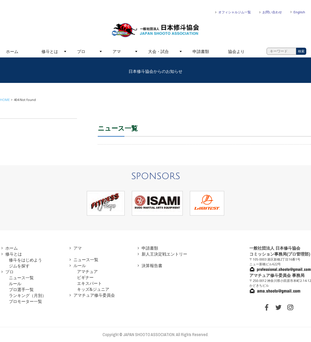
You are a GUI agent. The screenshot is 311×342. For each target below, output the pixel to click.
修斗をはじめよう (25, 260)
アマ (117, 51)
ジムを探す (19, 266)
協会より (236, 51)
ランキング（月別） (27, 295)
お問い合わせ (272, 12)
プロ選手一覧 (21, 289)
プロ (81, 51)
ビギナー (85, 277)
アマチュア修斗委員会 (94, 295)
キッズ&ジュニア (93, 289)
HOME (5, 99)
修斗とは (49, 51)
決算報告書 (152, 265)
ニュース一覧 (21, 277)
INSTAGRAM (290, 307)
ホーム (12, 51)
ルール (15, 283)
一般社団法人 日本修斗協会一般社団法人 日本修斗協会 (155, 30)
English (299, 12)
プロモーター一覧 (25, 301)
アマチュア (87, 271)
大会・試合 (158, 51)
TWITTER (278, 307)
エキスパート (89, 283)
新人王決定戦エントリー (164, 254)
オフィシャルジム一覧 (234, 12)
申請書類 (201, 51)
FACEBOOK (266, 307)
